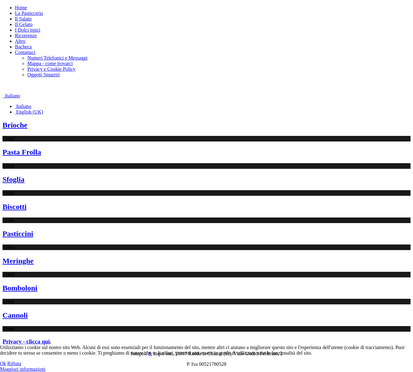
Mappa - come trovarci (50, 63)
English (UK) (29, 111)
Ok (3, 363)
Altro (20, 41)
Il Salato (23, 18)
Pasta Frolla (21, 152)
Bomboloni (19, 288)
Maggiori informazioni (22, 369)
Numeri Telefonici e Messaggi (57, 58)
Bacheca (23, 46)
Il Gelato (23, 24)
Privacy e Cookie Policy (51, 69)
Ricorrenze (26, 35)
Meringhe (18, 261)
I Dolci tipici (27, 30)
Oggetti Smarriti (43, 74)
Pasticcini (17, 234)
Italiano (11, 95)
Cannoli (15, 315)
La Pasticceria (29, 13)
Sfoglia (13, 179)
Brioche (14, 125)
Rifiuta (14, 363)
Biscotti (14, 207)
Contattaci (25, 52)
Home (21, 7)
